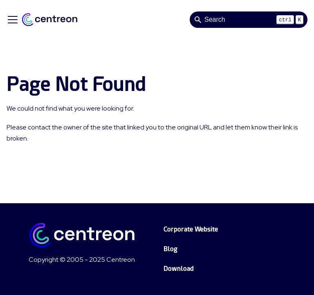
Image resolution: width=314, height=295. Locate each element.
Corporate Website (191, 229)
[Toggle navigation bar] (13, 20)
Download (179, 268)
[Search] (248, 19)
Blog (170, 249)
